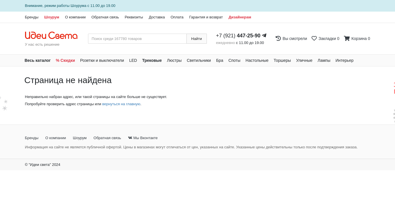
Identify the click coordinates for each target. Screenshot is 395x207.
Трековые (152, 60)
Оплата (177, 17)
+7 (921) (238, 36)
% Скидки (65, 60)
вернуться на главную (121, 104)
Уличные (304, 60)
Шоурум (51, 17)
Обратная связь (105, 17)
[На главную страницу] (54, 35)
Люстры (174, 60)
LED (133, 60)
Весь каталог (38, 60)
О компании (75, 17)
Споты (234, 60)
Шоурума (78, 5)
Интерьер (344, 60)
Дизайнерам (239, 17)
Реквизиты (134, 17)
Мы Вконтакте (143, 138)
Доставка (157, 17)
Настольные (257, 60)
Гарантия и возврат (206, 17)
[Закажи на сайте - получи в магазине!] (8, 95)
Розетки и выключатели (102, 60)
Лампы (324, 60)
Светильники (199, 60)
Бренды (32, 17)
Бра (219, 60)
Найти (196, 39)
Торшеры (282, 60)
